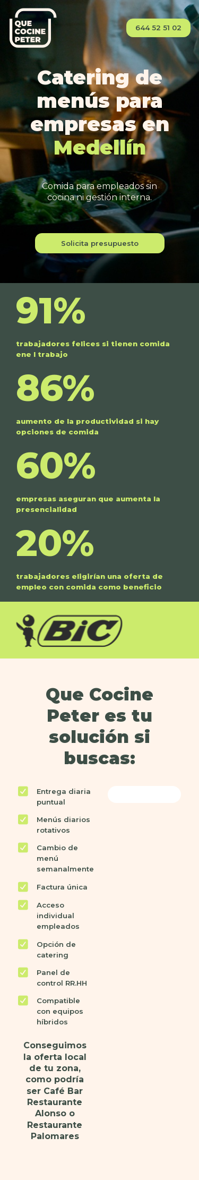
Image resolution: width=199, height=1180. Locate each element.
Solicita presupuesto (100, 243)
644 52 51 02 (158, 27)
